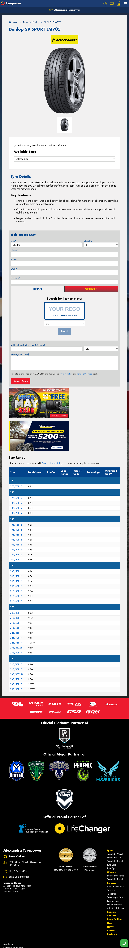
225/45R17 (16, 596)
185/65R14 (16, 472)
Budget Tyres (9, 915)
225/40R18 (16, 628)
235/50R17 (16, 616)
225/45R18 (16, 633)
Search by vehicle (51, 427)
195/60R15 (16, 513)
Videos (111, 894)
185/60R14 (16, 467)
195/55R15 (16, 508)
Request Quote (21, 381)
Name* (14, 250)
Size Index (8, 908)
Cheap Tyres (9, 918)
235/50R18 (16, 643)
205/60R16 (16, 550)
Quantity (88, 240)
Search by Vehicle (115, 818)
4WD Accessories (115, 850)
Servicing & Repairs (116, 861)
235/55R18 (16, 648)
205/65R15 (16, 523)
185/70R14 (16, 477)
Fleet (110, 886)
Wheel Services (114, 868)
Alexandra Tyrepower (64, 10)
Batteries (111, 854)
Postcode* (15, 278)
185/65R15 (16, 498)
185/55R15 (16, 488)
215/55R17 (16, 591)
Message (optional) (20, 354)
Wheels (111, 836)
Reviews (112, 898)
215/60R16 (16, 560)
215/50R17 (16, 587)
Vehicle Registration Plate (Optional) (28, 345)
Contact (111, 879)
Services (111, 846)
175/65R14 (16, 462)
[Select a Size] (64, 159)
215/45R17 (16, 582)
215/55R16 (16, 555)
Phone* (14, 259)
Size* (13, 240)
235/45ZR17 (17, 611)
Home (13, 22)
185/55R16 (16, 535)
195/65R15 (16, 518)
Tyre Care (111, 828)
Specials (111, 875)
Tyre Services (113, 864)
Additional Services (116, 872)
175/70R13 (16, 450)
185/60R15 (16, 493)
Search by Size (114, 821)
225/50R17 (16, 601)
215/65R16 (16, 565)
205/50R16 (16, 540)
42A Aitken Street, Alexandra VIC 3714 (25, 828)
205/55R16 (16, 545)
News (110, 890)
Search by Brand (115, 825)
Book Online (114, 883)
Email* (14, 268)
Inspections (112, 857)
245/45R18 (16, 653)
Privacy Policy (66, 373)
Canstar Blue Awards (13, 911)
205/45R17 (16, 577)
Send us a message (19, 840)
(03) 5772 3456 (18, 835)
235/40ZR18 (17, 638)
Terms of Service (84, 373)
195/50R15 (16, 503)
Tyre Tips (111, 832)
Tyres (110, 814)
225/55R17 (16, 606)
